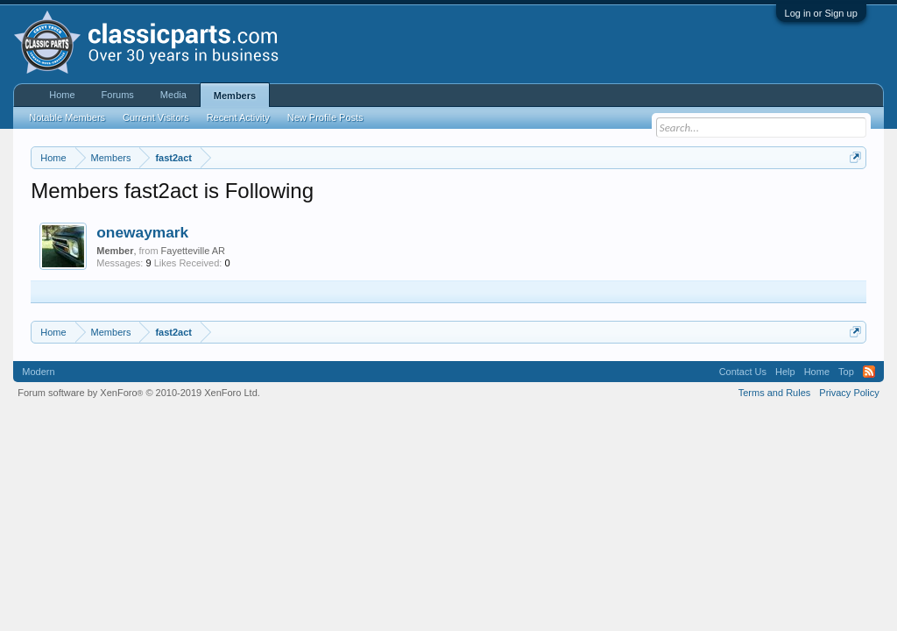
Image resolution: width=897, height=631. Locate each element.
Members (235, 95)
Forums (118, 94)
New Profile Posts (325, 117)
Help (785, 371)
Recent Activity (238, 117)
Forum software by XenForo (139, 392)
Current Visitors (156, 117)
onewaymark (142, 232)
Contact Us (742, 371)
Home (61, 94)
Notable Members (67, 117)
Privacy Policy (849, 392)
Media (173, 94)
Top (846, 371)
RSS (869, 371)
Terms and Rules (774, 392)
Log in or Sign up (821, 13)
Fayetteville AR (193, 250)
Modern (38, 371)
